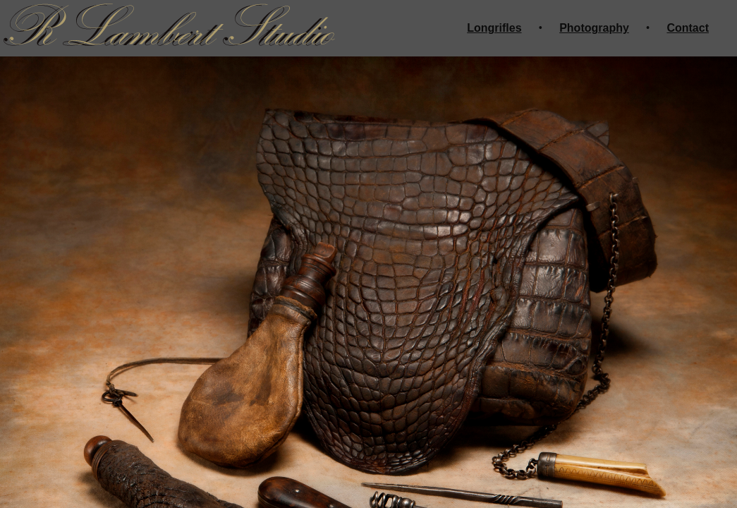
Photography (594, 28)
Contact (687, 28)
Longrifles (494, 28)
